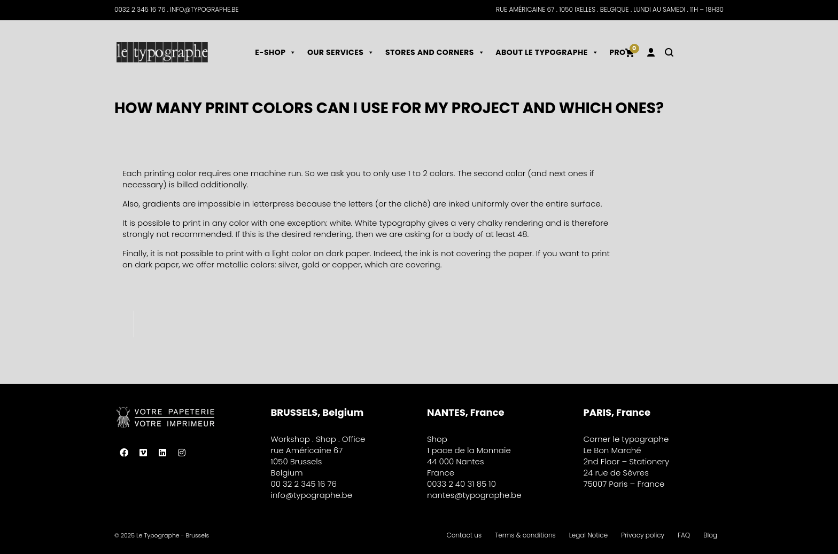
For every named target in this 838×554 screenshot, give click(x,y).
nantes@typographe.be (474, 495)
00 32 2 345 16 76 (304, 483)
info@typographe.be (312, 495)
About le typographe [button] (547, 52)
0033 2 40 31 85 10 (461, 483)
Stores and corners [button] (435, 52)
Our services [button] (341, 52)
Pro (617, 52)
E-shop (276, 52)
